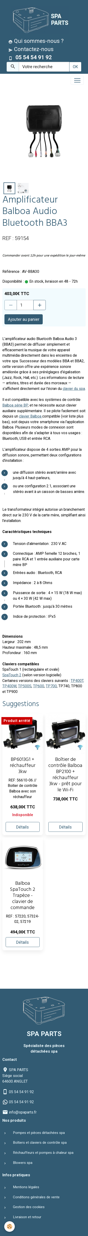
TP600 (38, 686)
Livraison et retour (27, 1217)
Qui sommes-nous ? (36, 41)
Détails (22, 827)
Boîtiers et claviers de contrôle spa (40, 1142)
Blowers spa (22, 1163)
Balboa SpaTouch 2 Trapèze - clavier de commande (22, 896)
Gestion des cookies (29, 1207)
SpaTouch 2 (11, 675)
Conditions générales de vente (36, 1197)
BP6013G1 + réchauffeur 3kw (22, 766)
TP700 (51, 686)
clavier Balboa (30, 416)
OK (75, 66)
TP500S (24, 686)
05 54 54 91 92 (21, 1092)
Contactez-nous (31, 49)
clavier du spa (74, 388)
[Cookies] (9, 1226)
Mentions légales (26, 1187)
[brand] (38, 19)
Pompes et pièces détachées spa (39, 1133)
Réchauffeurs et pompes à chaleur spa (43, 1153)
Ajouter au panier (23, 319)
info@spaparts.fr (23, 1112)
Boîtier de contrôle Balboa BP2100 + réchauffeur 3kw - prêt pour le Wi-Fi (65, 775)
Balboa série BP (15, 405)
